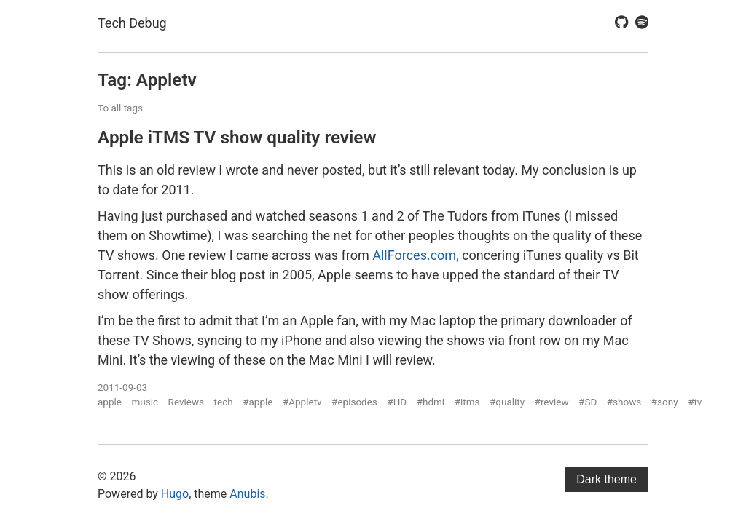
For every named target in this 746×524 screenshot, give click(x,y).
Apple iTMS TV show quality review (237, 137)
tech (223, 402)
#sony (664, 402)
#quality (507, 402)
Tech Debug (132, 23)
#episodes (354, 402)
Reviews (186, 402)
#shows (624, 402)
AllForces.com (414, 255)
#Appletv (302, 402)
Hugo (175, 494)
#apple (257, 402)
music (144, 402)
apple (110, 402)
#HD (397, 402)
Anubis (247, 494)
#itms (467, 402)
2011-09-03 (122, 387)
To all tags (120, 108)
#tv (695, 402)
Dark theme (606, 479)
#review (552, 402)
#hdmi (430, 402)
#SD (587, 402)
